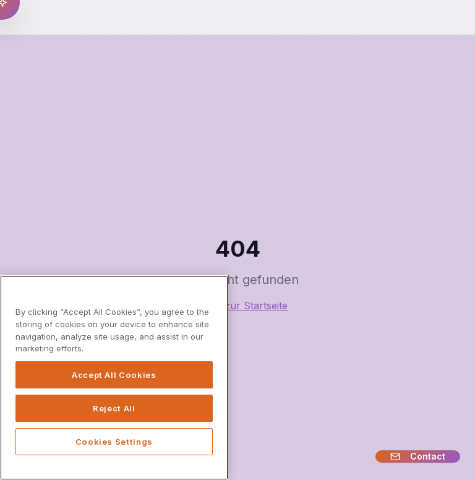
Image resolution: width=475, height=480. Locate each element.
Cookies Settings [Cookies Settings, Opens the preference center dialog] (114, 442)
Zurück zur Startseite (237, 305)
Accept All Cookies (114, 375)
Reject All (114, 408)
